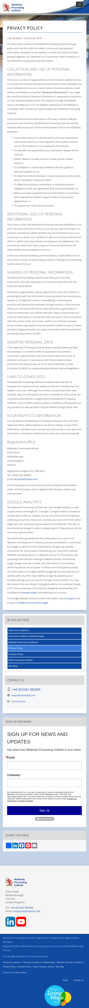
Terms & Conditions (18, 630)
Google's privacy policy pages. (33, 602)
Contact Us (79, 980)
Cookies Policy (15, 654)
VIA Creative (20, 972)
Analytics (71, 598)
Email (11, 757)
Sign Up (44, 810)
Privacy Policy (15, 648)
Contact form (18, 701)
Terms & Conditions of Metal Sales (26, 636)
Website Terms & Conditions (23, 642)
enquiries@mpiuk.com (26, 479)
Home (65, 980)
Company (13, 775)
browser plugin (29, 592)
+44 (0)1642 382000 (26, 689)
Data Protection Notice (20, 660)
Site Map (12, 665)
